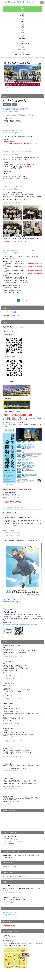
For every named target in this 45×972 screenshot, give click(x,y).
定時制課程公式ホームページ (10, 914)
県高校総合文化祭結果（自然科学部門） (16, 109)
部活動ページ (14, 876)
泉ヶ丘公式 (9, 334)
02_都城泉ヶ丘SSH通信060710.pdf (12, 788)
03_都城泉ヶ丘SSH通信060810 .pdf (12, 770)
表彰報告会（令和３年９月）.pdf (11, 203)
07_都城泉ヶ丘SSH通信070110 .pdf (12, 698)
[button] (22, 14)
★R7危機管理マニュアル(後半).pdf (12, 535)
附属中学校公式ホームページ (10, 912)
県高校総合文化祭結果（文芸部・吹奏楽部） (18, 152)
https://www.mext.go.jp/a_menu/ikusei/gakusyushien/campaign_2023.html (21, 624)
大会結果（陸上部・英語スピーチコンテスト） (19, 250)
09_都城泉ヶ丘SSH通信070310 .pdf (12, 656)
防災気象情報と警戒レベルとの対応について (13, 844)
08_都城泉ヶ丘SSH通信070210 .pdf (12, 678)
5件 (14, 104)
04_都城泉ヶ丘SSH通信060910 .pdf (12, 756)
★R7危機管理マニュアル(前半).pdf (12, 533)
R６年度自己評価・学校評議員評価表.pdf (14, 507)
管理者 (17, 111)
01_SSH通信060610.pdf (9, 804)
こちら (36, 855)
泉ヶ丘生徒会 (10, 356)
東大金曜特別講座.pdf (9, 484)
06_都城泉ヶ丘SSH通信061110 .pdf (12, 723)
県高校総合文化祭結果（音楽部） (14, 130)
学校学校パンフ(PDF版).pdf (11, 602)
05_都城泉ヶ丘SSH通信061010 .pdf (12, 741)
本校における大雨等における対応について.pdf (13, 841)
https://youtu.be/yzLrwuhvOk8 (11, 497)
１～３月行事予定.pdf (8, 902)
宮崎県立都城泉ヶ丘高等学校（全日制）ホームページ (19, 2)
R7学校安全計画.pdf (8, 530)
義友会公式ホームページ (9, 916)
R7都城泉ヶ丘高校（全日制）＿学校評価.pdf (14, 328)
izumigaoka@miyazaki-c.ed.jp (14, 942)
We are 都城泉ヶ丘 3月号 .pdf (12, 892)
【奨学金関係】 (10, 312)
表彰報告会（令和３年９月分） (13, 187)
